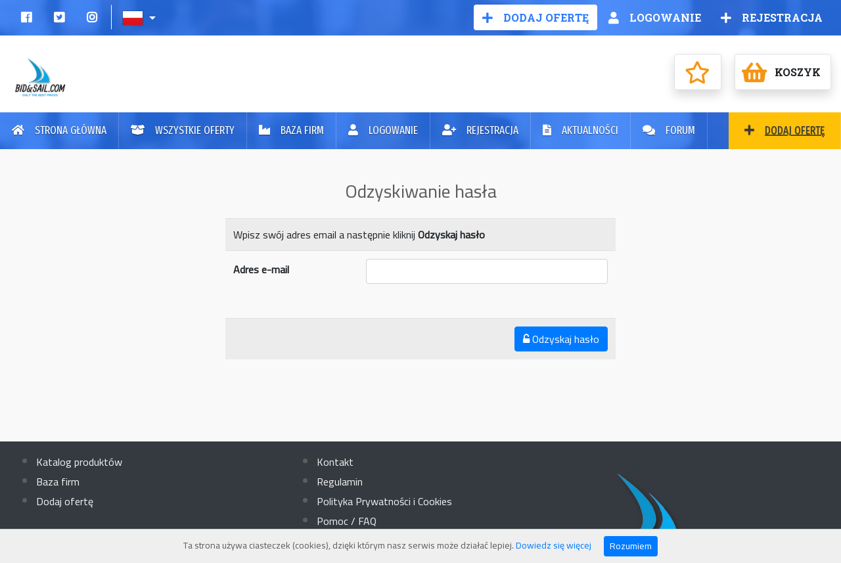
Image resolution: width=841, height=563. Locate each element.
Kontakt (335, 462)
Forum (669, 130)
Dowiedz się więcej (553, 545)
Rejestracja (772, 17)
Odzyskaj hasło (561, 339)
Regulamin (340, 481)
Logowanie (654, 17)
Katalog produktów (79, 462)
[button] (140, 17)
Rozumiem (631, 545)
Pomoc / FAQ (346, 521)
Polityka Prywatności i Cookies (384, 501)
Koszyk (781, 72)
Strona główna (59, 130)
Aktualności (580, 130)
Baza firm (291, 130)
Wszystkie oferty (183, 130)
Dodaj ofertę (535, 17)
